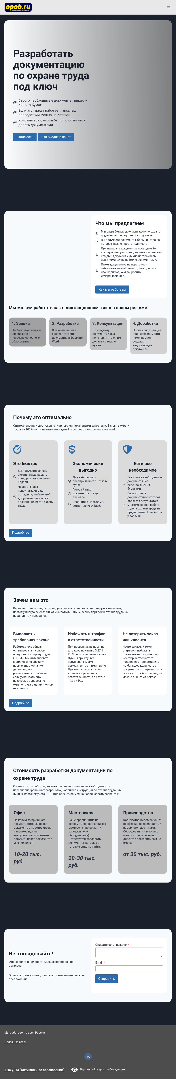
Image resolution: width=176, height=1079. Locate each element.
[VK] (88, 1056)
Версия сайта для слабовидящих (98, 1069)
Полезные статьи (16, 1042)
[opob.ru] (18, 7)
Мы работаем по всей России (24, 1032)
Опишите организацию (112, 944)
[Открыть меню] (168, 7)
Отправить (106, 978)
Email (100, 962)
